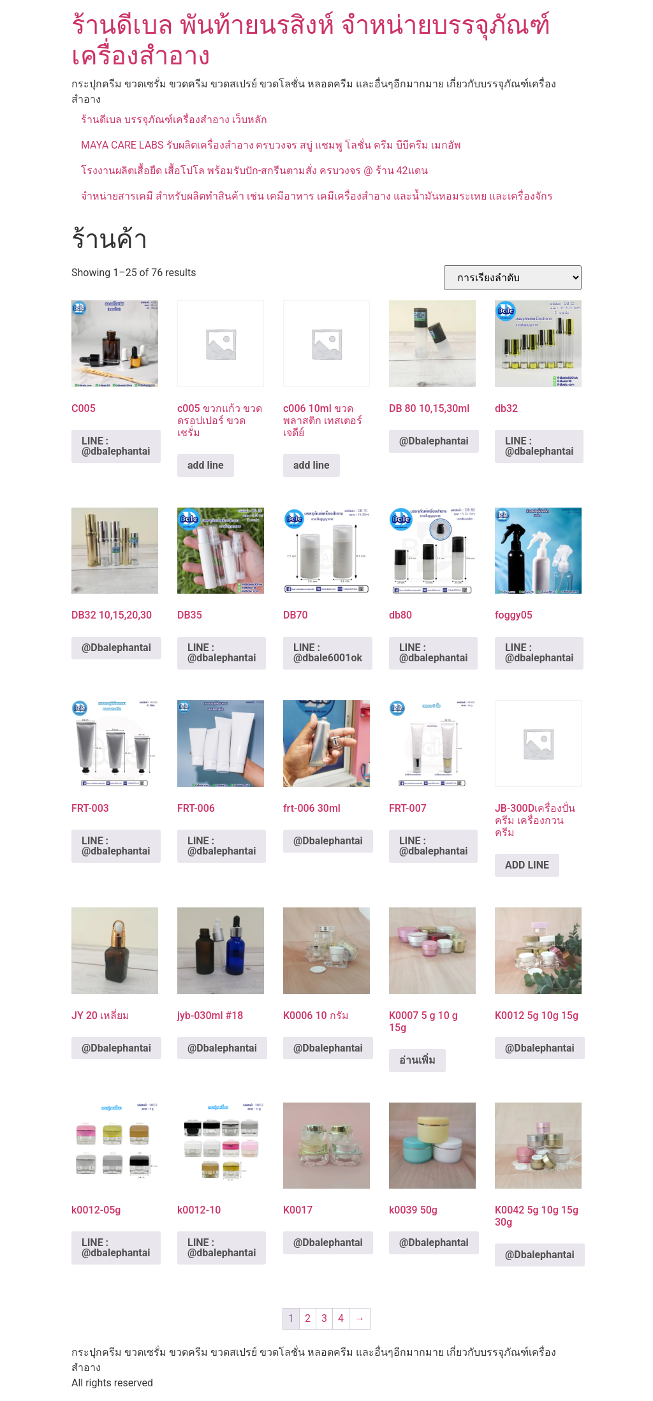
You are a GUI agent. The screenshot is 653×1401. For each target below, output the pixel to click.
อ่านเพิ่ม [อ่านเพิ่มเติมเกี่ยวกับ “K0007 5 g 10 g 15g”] (417, 1060)
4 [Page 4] (341, 1318)
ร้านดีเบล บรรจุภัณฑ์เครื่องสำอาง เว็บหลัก (174, 120)
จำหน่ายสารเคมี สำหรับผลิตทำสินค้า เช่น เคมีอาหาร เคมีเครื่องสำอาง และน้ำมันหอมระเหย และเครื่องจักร (317, 196)
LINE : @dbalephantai (116, 446)
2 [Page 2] (308, 1318)
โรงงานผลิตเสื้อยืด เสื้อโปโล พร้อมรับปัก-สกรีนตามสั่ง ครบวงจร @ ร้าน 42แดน (254, 171)
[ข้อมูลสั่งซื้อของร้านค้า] (513, 277)
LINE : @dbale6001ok (327, 653)
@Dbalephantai (434, 441)
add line (205, 465)
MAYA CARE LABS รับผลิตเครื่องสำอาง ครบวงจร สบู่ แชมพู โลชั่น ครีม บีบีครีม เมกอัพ (271, 145)
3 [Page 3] (324, 1318)
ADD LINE (527, 865)
